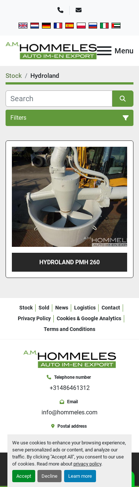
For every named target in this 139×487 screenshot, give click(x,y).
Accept (23, 476)
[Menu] (104, 50)
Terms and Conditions (69, 329)
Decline (49, 476)
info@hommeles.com (69, 412)
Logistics (85, 308)
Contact (111, 308)
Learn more (80, 476)
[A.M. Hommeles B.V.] (69, 358)
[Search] (59, 98)
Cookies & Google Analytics (89, 318)
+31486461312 (70, 387)
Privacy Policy (34, 318)
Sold (44, 308)
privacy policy (87, 464)
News (61, 308)
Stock (26, 308)
